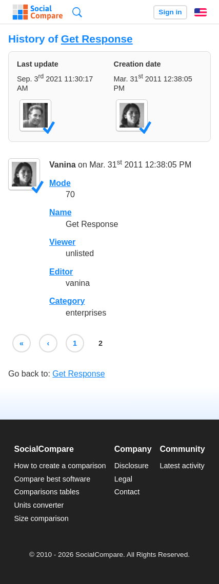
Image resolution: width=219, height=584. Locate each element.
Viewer (62, 242)
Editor (61, 271)
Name (60, 212)
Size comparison (41, 518)
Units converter (39, 505)
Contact (127, 492)
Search (77, 12)
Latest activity (182, 466)
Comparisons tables (46, 492)
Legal (123, 479)
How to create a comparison (60, 466)
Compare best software (52, 479)
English (200, 12)
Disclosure (131, 466)
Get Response (97, 39)
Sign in (170, 12)
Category (67, 301)
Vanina (62, 165)
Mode (60, 183)
